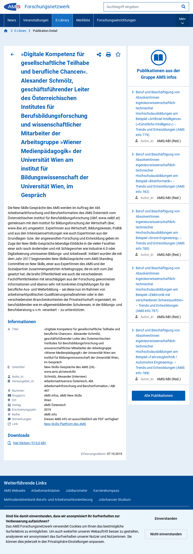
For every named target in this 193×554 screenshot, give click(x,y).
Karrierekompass (106, 491)
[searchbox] (146, 6)
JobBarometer (76, 491)
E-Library (62, 20)
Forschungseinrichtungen (116, 20)
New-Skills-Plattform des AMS (65, 424)
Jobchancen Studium (114, 500)
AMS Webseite (14, 491)
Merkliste (83, 20)
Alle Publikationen (158, 396)
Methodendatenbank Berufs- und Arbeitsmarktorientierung (48, 500)
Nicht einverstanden (166, 534)
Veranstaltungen (35, 20)
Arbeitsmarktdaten (45, 491)
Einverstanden (166, 518)
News (12, 20)
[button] (182, 20)
